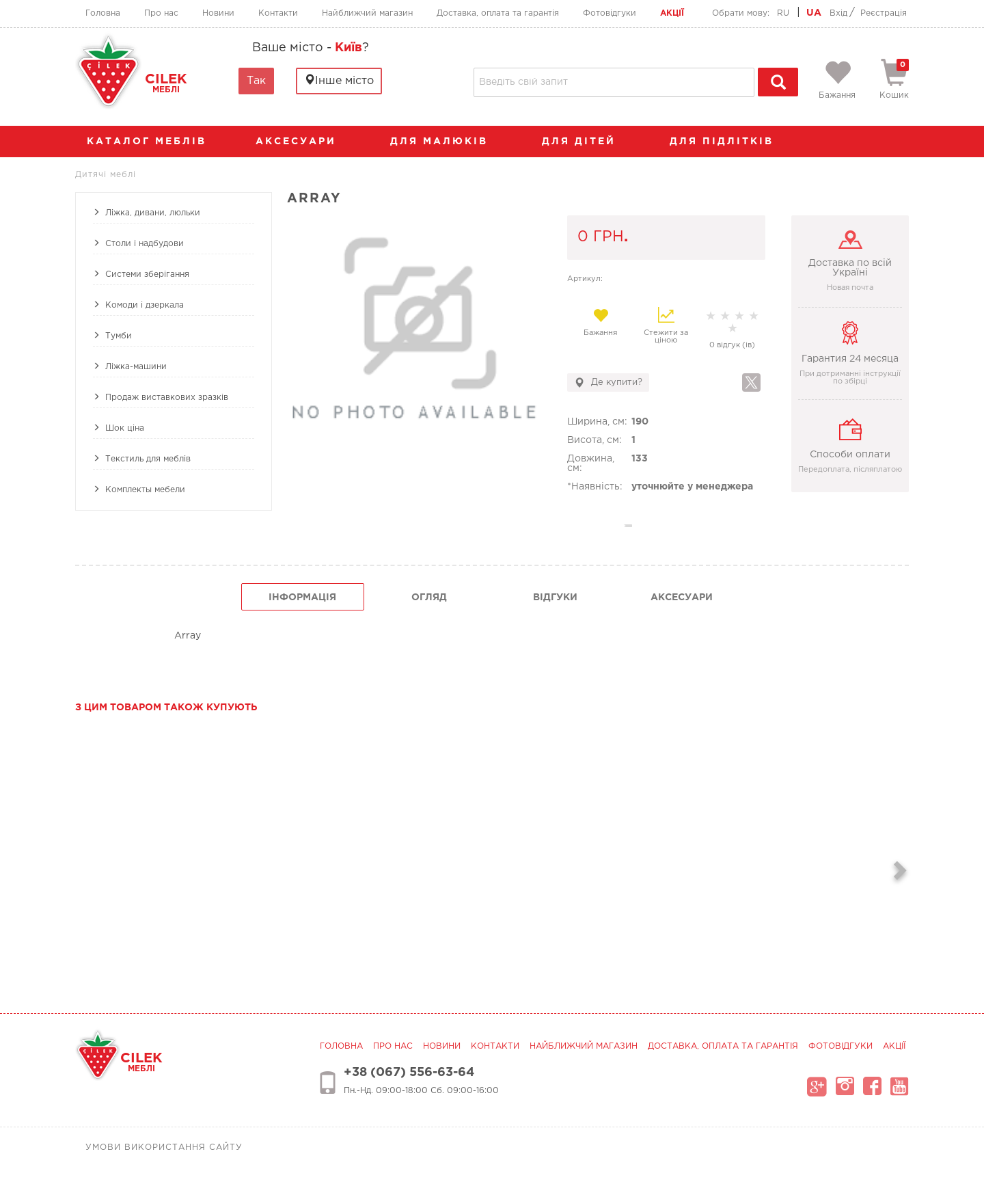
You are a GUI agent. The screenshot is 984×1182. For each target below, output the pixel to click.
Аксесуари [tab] (682, 597)
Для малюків (446, 141)
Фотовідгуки (609, 13)
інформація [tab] (302, 597)
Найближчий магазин (367, 13)
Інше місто (339, 80)
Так (256, 81)
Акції (672, 13)
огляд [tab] (429, 597)
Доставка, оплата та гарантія (498, 13)
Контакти (278, 13)
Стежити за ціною (666, 325)
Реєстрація (883, 13)
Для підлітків (728, 141)
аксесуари (303, 141)
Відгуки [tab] (555, 597)
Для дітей (585, 141)
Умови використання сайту (164, 1147)
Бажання (600, 322)
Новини (218, 13)
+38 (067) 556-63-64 (409, 1072)
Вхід (838, 13)
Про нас (161, 13)
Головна (102, 13)
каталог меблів (151, 141)
